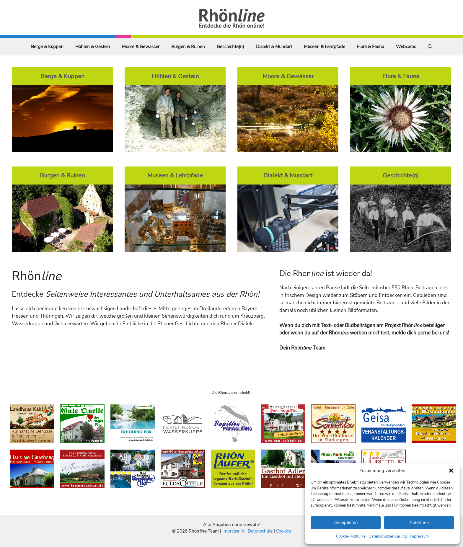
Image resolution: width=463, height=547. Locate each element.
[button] (451, 470)
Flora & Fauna (370, 47)
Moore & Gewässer (140, 47)
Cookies (283, 531)
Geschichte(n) (230, 47)
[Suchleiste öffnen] (430, 46)
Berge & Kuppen (47, 47)
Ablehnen (419, 522)
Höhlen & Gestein (92, 47)
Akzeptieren (346, 522)
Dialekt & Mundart (274, 47)
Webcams (406, 47)
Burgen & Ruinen (188, 47)
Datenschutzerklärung (388, 536)
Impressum (419, 536)
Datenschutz (260, 531)
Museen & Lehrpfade (324, 47)
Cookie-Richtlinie (351, 536)
